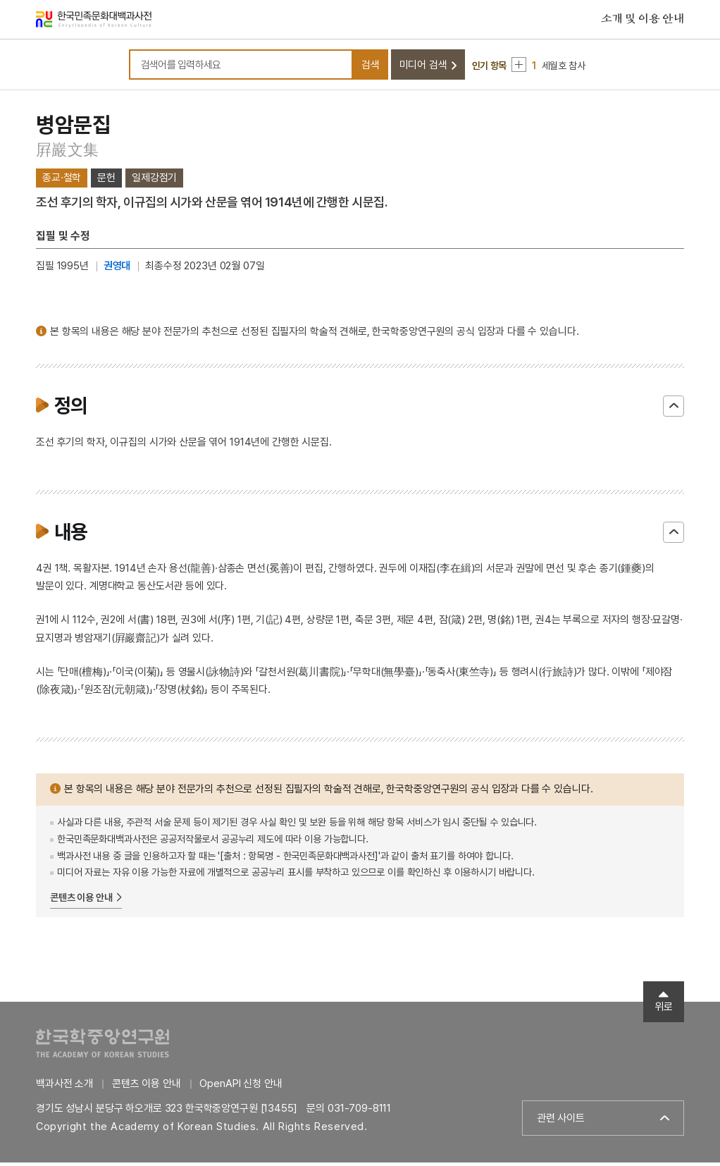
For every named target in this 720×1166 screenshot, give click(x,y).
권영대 (117, 270)
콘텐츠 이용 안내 (81, 901)
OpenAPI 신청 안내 (240, 1087)
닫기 (673, 409)
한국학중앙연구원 (102, 1046)
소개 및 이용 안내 (642, 20)
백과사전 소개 (64, 1087)
